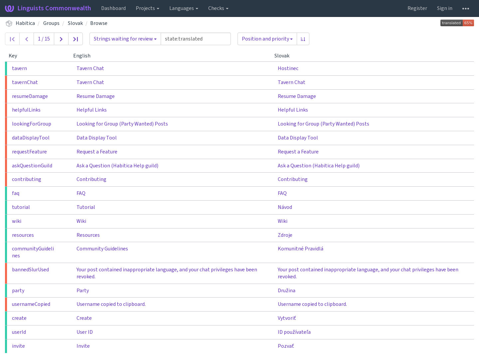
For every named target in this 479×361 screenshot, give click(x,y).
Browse (98, 23)
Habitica (25, 23)
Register (417, 8)
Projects (147, 8)
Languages (183, 8)
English (84, 55)
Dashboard (113, 8)
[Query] (196, 39)
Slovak (75, 23)
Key (15, 55)
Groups (51, 23)
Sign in (444, 8)
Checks (218, 8)
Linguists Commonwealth (48, 8)
